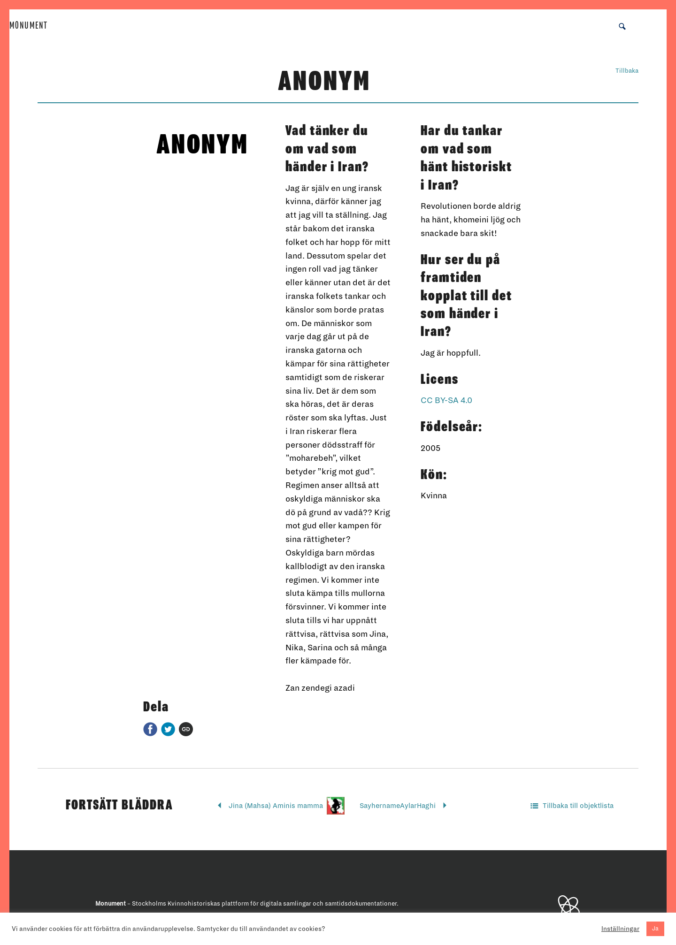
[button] (622, 26)
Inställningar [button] (620, 928)
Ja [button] (655, 929)
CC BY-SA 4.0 (446, 400)
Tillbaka (626, 71)
